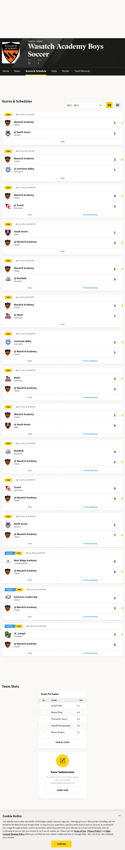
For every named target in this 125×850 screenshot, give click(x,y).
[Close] (119, 817)
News (17, 71)
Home (6, 71)
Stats (54, 71)
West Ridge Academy (25, 560)
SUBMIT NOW (62, 790)
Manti (17, 377)
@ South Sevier (22, 424)
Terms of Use (80, 832)
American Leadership (25, 597)
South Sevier (21, 231)
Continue (61, 845)
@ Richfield (20, 278)
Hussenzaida (60, 725)
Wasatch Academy (24, 122)
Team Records (82, 71)
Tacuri (59, 719)
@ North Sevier (22, 132)
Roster (65, 71)
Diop (56, 712)
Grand (17, 487)
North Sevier (21, 524)
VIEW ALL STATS (62, 742)
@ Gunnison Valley (24, 168)
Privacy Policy (94, 832)
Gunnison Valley (22, 341)
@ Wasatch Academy (25, 241)
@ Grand (19, 205)
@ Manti (18, 315)
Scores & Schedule (36, 71)
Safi (56, 705)
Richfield (19, 450)
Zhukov (58, 732)
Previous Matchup (90, 215)
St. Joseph (20, 633)
